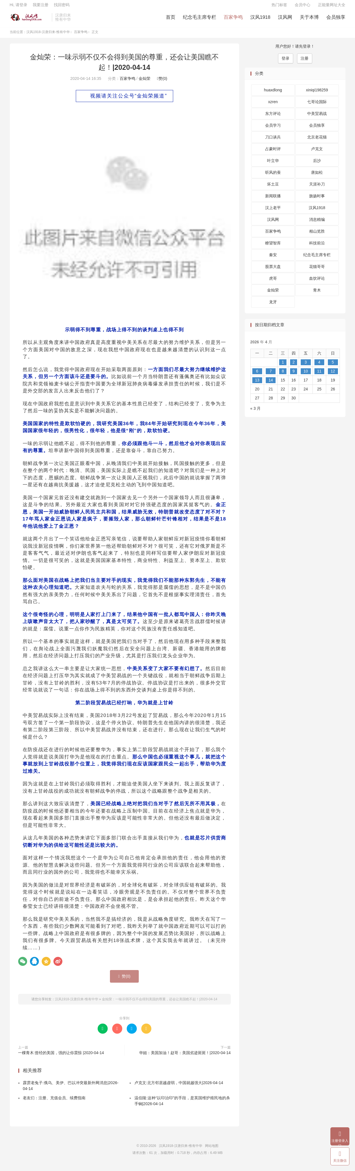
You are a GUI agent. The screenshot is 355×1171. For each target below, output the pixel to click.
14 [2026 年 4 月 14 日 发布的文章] (271, 384)
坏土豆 (273, 188)
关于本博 (309, 19)
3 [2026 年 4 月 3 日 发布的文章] (306, 366)
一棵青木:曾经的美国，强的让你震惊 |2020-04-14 (61, 1057)
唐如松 (317, 177)
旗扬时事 (317, 200)
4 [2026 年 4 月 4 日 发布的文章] (319, 366)
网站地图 (211, 1150)
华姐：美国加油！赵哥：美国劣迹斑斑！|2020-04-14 (185, 1057)
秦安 (273, 259)
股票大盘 (273, 271)
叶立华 (273, 165)
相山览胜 (317, 235)
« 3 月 (255, 412)
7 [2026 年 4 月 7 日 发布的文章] (271, 375)
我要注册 (40, 7)
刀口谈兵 (273, 141)
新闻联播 (273, 200)
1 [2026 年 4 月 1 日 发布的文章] (283, 366)
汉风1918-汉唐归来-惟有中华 (29, 19)
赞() (162, 82)
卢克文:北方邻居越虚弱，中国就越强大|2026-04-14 (178, 1087)
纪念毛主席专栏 (199, 19)
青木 (317, 294)
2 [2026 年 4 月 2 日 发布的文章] (293, 366)
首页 (170, 19)
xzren (273, 106)
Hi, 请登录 (18, 7)
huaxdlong (273, 94)
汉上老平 (273, 212)
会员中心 (303, 7)
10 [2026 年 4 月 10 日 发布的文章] (306, 375)
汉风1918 (260, 19)
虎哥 (273, 283)
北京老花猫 (317, 141)
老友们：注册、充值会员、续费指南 (54, 1102)
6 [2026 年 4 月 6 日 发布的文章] (257, 375)
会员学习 (273, 130)
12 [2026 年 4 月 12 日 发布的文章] (333, 375)
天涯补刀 (317, 188)
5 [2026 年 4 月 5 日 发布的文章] (333, 366)
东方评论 (273, 118)
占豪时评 (273, 153)
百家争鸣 (233, 19)
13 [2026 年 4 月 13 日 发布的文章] (257, 384)
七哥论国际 (317, 106)
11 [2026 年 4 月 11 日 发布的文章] (319, 375)
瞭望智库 (273, 247)
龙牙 (273, 306)
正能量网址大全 (331, 7)
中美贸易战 (317, 118)
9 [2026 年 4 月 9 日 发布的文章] (293, 375)
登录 (286, 62)
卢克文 (317, 153)
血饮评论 (317, 283)
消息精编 (317, 224)
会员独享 (335, 19)
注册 (305, 62)
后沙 (317, 165)
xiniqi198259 (317, 94)
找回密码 (61, 7)
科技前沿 (317, 247)
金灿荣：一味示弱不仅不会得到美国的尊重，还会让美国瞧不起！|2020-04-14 (159, 1004)
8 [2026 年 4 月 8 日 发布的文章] (283, 375)
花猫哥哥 (317, 271)
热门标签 (279, 7)
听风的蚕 (273, 177)
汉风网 (285, 19)
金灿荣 (144, 82)
